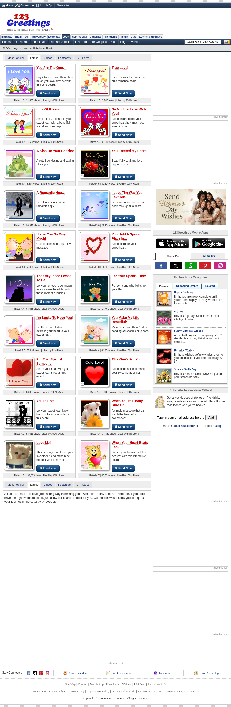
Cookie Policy (76, 691)
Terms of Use (38, 691)
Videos (48, 58)
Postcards (64, 58)
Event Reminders (118, 673)
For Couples (99, 42)
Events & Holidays (150, 36)
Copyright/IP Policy (98, 691)
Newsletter (63, 5)
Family (124, 36)
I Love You (21, 42)
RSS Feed (139, 684)
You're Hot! (45, 401)
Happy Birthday (183, 292)
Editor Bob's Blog (206, 673)
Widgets (126, 684)
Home (9, 5)
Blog (218, 426)
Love (66, 36)
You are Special (60, 42)
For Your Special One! (129, 276)
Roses (6, 42)
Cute (133, 36)
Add (211, 417)
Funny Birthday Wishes (188, 330)
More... (135, 42)
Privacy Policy (57, 691)
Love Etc (81, 42)
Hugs (123, 42)
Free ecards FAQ (174, 691)
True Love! (120, 67)
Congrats (95, 36)
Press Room (113, 684)
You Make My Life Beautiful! (125, 320)
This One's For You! (127, 359)
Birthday (6, 36)
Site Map (70, 684)
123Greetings (10, 48)
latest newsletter (184, 426)
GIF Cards (82, 58)
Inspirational (79, 36)
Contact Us (193, 691)
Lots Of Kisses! (48, 109)
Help (160, 691)
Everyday (54, 36)
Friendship (110, 36)
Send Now (48, 93)
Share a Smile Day (185, 369)
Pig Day (178, 311)
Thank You (21, 36)
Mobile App (46, 5)
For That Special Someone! (49, 361)
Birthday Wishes (184, 350)
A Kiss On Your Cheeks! (55, 151)
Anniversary (38, 36)
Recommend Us (157, 684)
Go (227, 41)
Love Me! (43, 442)
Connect (25, 5)
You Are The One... (51, 67)
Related (210, 285)
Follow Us (208, 256)
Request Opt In (146, 691)
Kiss (113, 42)
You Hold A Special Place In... (126, 236)
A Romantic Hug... (50, 192)
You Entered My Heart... (130, 151)
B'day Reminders (75, 673)
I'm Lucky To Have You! (54, 317)
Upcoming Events (187, 285)
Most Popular (16, 58)
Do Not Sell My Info (123, 691)
